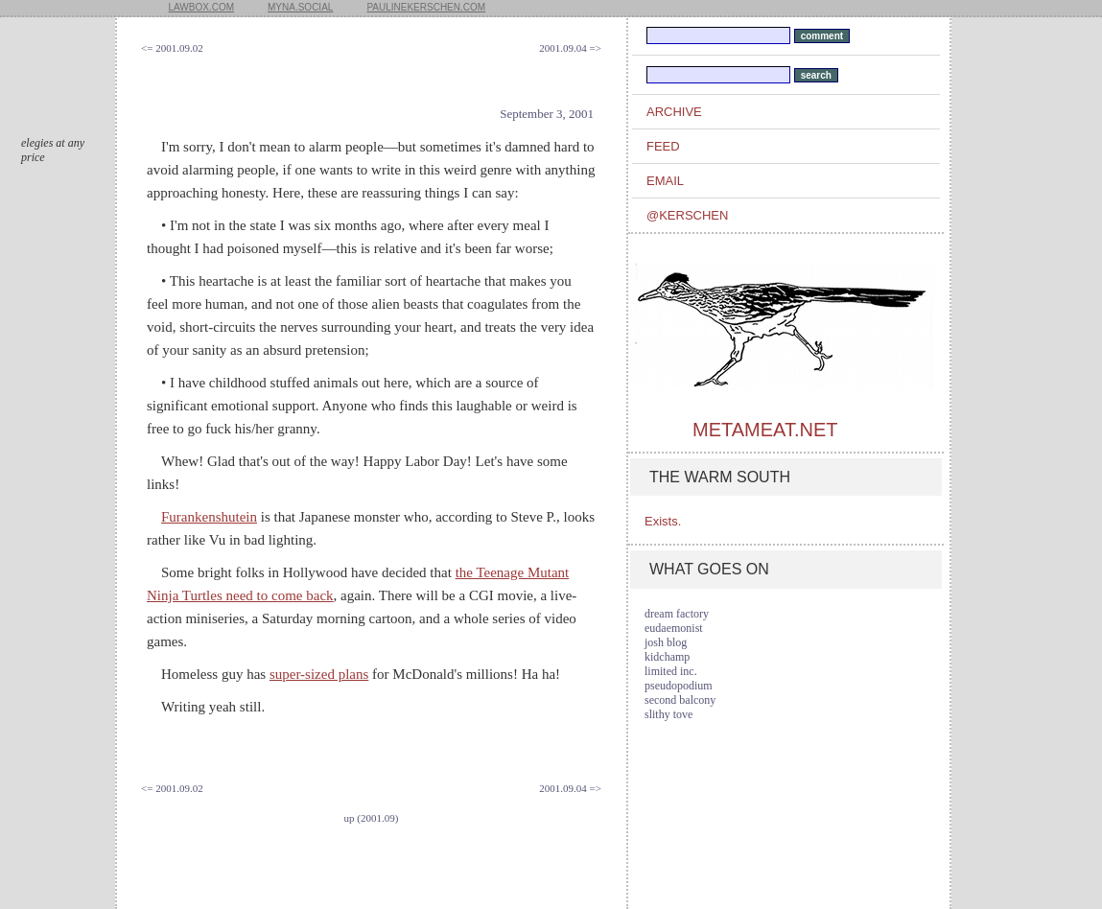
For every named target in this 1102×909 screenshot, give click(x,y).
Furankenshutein (209, 516)
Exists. (663, 521)
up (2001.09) (371, 818)
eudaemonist (674, 628)
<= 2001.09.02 (172, 48)
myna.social (300, 7)
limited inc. (671, 671)
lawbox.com (202, 7)
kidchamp (667, 657)
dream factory (677, 613)
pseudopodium (679, 685)
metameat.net (764, 429)
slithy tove (668, 714)
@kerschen (687, 215)
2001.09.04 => (570, 48)
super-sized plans (319, 674)
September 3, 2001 (547, 113)
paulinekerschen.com (425, 7)
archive (674, 111)
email (665, 181)
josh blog (666, 642)
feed (663, 146)
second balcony (680, 700)
